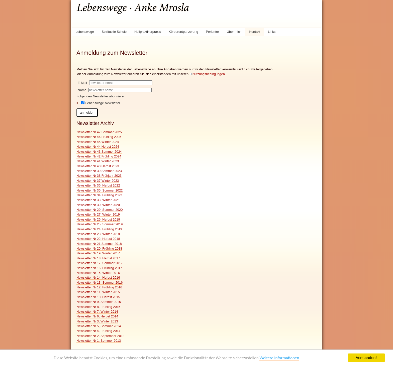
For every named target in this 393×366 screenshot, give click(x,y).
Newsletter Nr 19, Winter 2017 (98, 253)
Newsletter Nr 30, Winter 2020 (98, 205)
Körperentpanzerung (183, 32)
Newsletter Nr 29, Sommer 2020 (99, 210)
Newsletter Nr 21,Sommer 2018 (99, 244)
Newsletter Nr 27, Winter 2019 (98, 214)
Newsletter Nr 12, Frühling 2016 (99, 287)
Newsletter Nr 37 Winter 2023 (97, 180)
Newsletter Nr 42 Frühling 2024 (98, 156)
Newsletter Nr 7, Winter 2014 (97, 311)
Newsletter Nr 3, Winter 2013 (97, 321)
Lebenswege (84, 32)
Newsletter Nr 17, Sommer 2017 (99, 263)
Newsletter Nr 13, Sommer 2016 (99, 282)
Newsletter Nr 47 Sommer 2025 (99, 132)
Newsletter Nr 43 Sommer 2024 (99, 151)
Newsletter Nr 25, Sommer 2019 (99, 224)
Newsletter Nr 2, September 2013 (100, 336)
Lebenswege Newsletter (100, 103)
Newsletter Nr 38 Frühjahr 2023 (99, 175)
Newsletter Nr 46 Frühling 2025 (98, 137)
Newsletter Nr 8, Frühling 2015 (98, 307)
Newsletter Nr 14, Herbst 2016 (98, 277)
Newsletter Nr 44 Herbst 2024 (97, 146)
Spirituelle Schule (114, 32)
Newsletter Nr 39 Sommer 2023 (99, 171)
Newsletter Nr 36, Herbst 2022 (98, 185)
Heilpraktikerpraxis (147, 32)
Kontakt (254, 32)
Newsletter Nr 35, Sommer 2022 (99, 190)
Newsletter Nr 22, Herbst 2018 (98, 239)
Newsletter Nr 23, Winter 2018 (98, 234)
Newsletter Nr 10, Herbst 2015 (98, 297)
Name (82, 90)
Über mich (234, 32)
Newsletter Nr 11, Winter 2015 (98, 292)
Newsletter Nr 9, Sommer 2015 (98, 302)
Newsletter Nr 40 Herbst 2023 (97, 166)
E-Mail (82, 83)
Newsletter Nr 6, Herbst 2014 (97, 316)
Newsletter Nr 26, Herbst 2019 (98, 219)
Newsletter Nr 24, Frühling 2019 (99, 229)
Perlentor (212, 32)
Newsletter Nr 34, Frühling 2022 (99, 195)
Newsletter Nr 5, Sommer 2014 (98, 326)
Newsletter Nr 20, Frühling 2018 (99, 248)
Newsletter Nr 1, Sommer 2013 (98, 340)
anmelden (87, 112)
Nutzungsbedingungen (208, 74)
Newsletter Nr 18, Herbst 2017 (98, 258)
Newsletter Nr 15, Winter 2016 (98, 273)
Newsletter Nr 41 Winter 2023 (97, 161)
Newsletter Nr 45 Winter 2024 (97, 142)
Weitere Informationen (279, 358)
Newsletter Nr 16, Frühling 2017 (99, 268)
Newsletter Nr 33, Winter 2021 (98, 200)
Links (271, 32)
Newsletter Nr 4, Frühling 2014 (98, 331)
